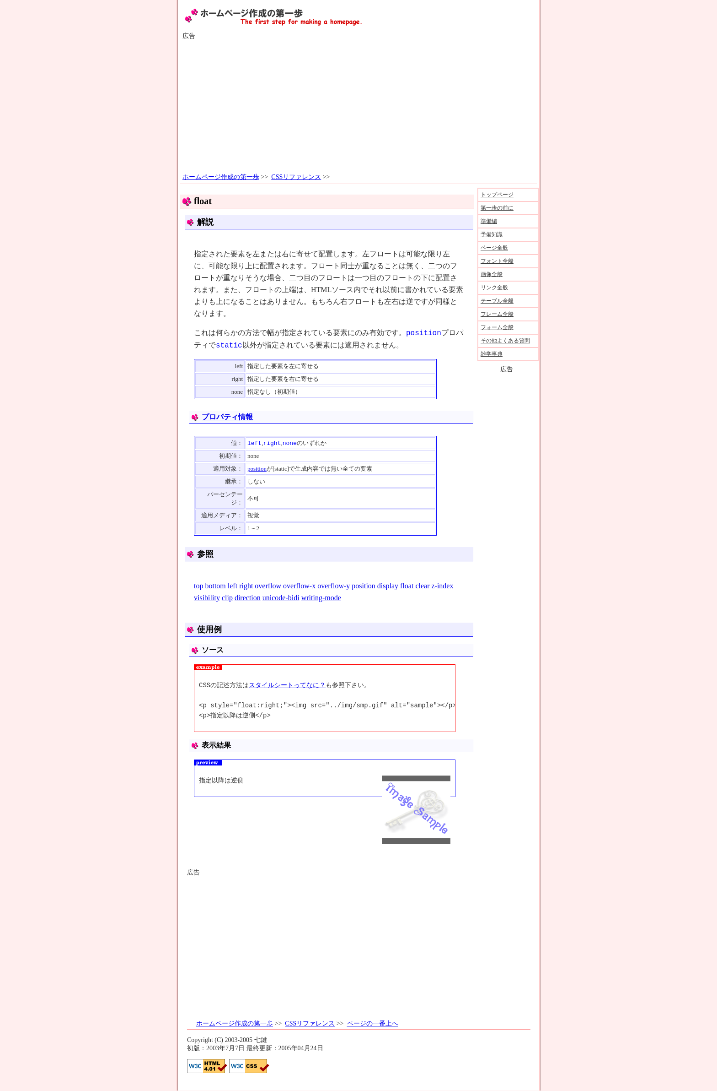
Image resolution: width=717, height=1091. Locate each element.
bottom (215, 586)
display (387, 586)
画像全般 (492, 274)
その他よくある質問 (505, 340)
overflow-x (299, 586)
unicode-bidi (281, 598)
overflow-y (333, 586)
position (257, 469)
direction (248, 598)
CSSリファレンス (296, 177)
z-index (442, 586)
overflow (268, 586)
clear (422, 586)
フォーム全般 (497, 327)
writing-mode (321, 598)
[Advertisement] (358, 107)
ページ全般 (494, 247)
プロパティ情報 (227, 417)
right (246, 586)
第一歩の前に (497, 208)
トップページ (497, 194)
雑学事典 (492, 354)
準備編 (489, 221)
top (198, 586)
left (232, 586)
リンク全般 (494, 287)
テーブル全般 (497, 301)
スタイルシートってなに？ (287, 685)
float (406, 586)
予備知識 (492, 234)
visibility (207, 598)
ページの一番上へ (372, 1023)
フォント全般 (497, 261)
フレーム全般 (497, 314)
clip (227, 598)
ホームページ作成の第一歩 (220, 177)
